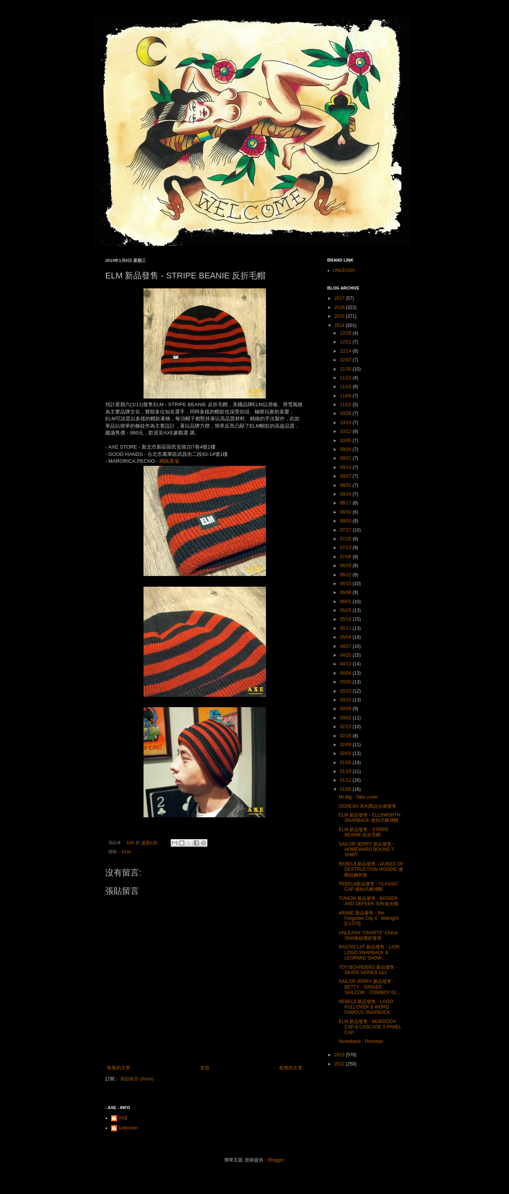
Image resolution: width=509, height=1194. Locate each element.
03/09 (346, 708)
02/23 (346, 726)
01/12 (346, 780)
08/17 (346, 503)
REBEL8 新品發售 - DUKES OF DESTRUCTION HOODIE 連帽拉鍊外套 (371, 869)
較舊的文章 (290, 1067)
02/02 (346, 753)
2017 (340, 298)
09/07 (346, 476)
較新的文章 (118, 1067)
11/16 (346, 386)
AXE (123, 1118)
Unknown (128, 1128)
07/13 (346, 547)
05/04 (346, 637)
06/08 (346, 592)
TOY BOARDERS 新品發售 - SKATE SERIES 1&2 (368, 970)
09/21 (346, 458)
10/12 (346, 431)
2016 (340, 307)
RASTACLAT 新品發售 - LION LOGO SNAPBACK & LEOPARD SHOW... (369, 952)
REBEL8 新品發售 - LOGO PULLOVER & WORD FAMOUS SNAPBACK (366, 1007)
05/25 (346, 610)
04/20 (346, 655)
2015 (340, 316)
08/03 (346, 521)
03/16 (346, 700)
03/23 (346, 691)
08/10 (346, 512)
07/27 (346, 530)
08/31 (346, 485)
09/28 (346, 449)
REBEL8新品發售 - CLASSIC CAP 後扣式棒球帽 (368, 886)
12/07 (346, 360)
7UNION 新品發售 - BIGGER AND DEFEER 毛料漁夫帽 (368, 901)
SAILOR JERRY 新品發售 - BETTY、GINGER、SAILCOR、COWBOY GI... (369, 987)
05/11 (346, 628)
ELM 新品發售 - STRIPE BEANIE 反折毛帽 (363, 832)
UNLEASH (344, 270)
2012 (340, 1064)
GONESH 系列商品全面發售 (367, 806)
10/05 (346, 440)
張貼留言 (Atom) (136, 1079)
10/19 (346, 422)
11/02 (346, 404)
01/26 (346, 762)
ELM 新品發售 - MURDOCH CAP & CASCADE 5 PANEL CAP (370, 1027)
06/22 (346, 574)
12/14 (346, 351)
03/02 (346, 718)
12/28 (346, 333)
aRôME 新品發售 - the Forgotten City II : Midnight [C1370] (368, 918)
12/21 (346, 342)
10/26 (346, 413)
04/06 (346, 673)
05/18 (346, 619)
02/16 (346, 736)
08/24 (346, 494)
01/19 (346, 771)
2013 (340, 1054)
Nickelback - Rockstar (361, 1041)
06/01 (346, 601)
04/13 (346, 664)
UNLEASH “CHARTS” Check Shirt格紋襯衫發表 (368, 935)
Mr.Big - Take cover (358, 797)
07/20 (346, 539)
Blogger (276, 1160)
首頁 (204, 1067)
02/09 (346, 744)
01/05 (346, 789)
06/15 (346, 583)
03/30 (346, 682)
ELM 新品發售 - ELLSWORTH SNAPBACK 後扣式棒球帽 (369, 817)
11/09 (346, 396)
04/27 (346, 646)
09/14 (346, 467)
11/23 (346, 378)
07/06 (346, 557)
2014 (340, 325)
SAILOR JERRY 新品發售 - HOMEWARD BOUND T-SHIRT (367, 849)
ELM (126, 851)
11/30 (346, 369)
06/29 (346, 565)
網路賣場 (169, 461)
